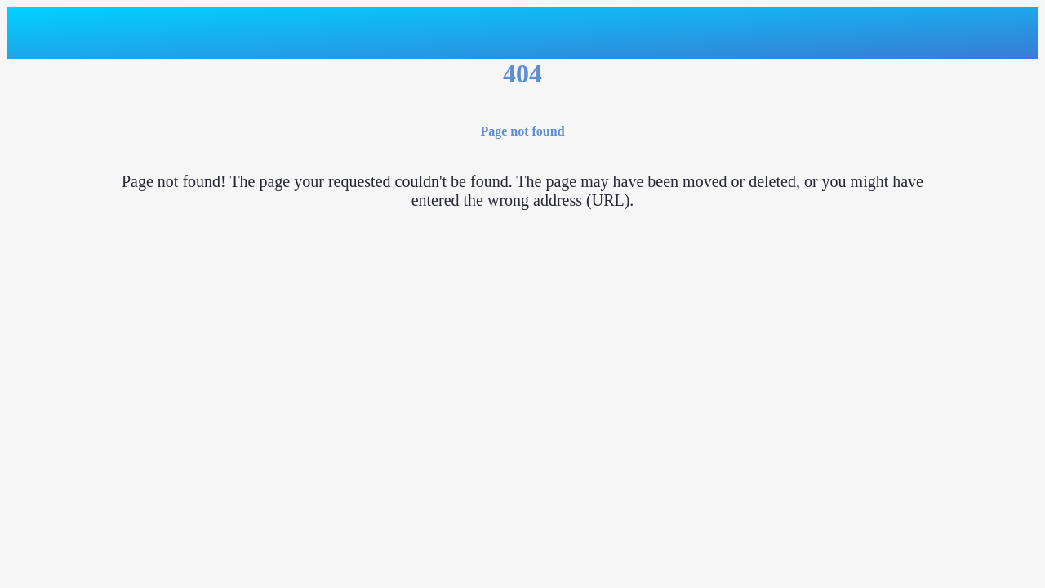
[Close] (32, 32)
